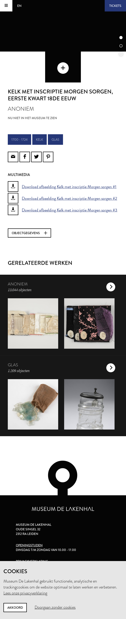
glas (55, 139)
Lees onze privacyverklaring (25, 593)
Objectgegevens (29, 233)
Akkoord (15, 607)
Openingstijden (29, 545)
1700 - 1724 (19, 139)
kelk (39, 139)
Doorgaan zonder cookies (55, 607)
